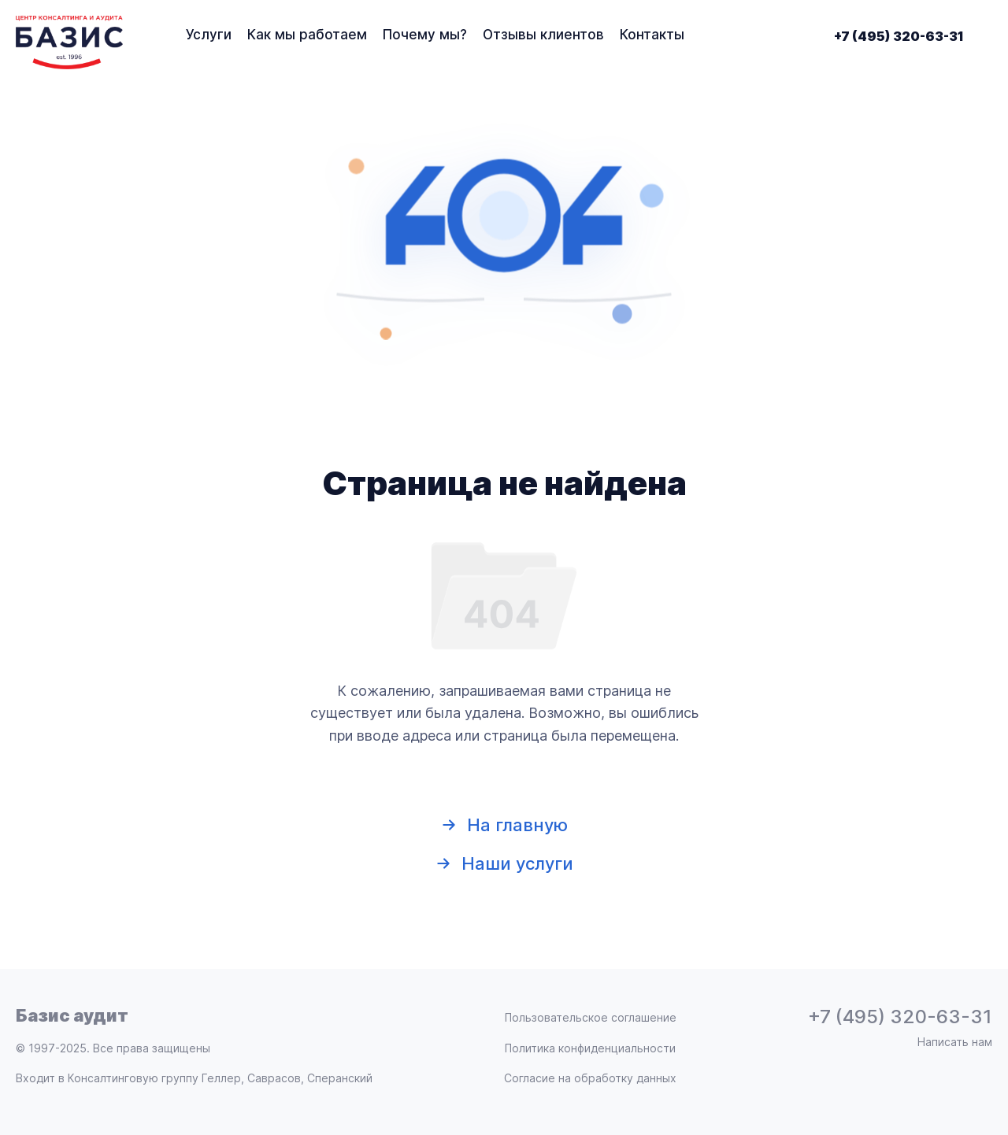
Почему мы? (425, 35)
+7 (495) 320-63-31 (899, 36)
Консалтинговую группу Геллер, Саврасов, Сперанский (220, 1078)
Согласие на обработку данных (590, 1078)
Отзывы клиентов (543, 35)
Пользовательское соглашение (590, 1017)
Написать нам (954, 1042)
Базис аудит (72, 1015)
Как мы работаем (307, 35)
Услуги (209, 35)
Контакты (652, 35)
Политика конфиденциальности (590, 1048)
